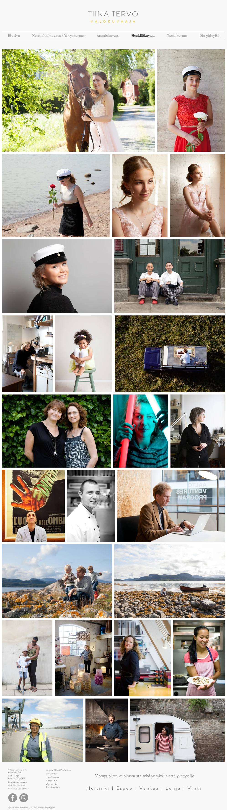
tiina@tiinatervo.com (17, 782)
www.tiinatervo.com (17, 785)
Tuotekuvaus (51, 780)
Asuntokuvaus (52, 773)
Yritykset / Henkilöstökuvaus (58, 770)
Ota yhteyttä (51, 784)
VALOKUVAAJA (114, 21)
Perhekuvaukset (53, 787)
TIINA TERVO (113, 14)
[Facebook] (12, 797)
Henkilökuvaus (52, 777)
